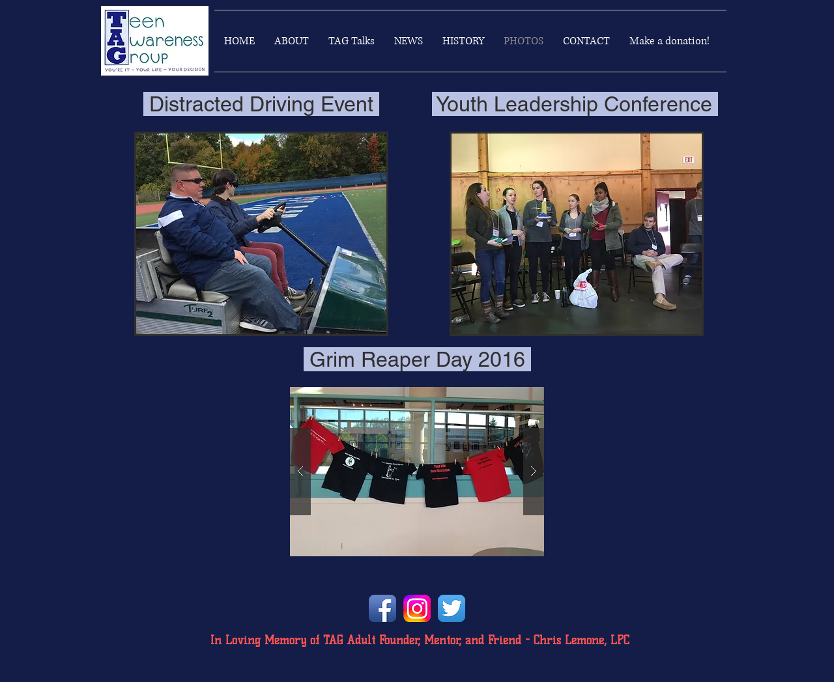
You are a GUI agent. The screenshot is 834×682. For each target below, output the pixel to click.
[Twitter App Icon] (451, 608)
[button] (261, 234)
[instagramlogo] (417, 608)
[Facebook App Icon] (382, 608)
